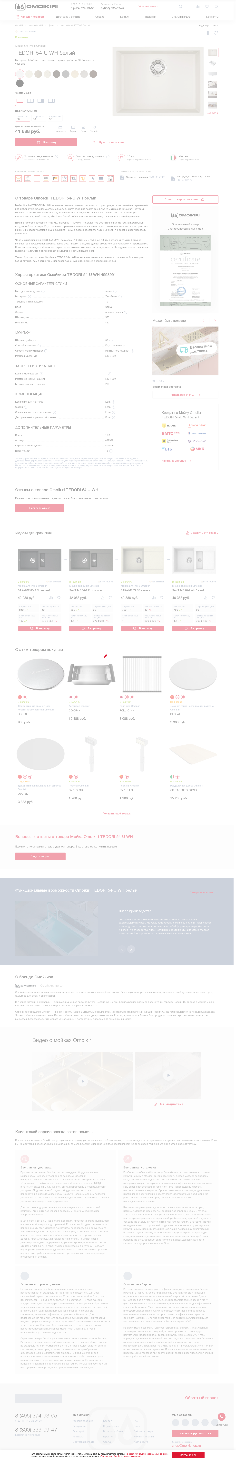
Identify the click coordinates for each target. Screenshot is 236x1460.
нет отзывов (28, 31)
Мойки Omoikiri (36, 25)
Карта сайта (141, 1426)
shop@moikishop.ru (186, 1430)
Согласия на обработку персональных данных (129, 1456)
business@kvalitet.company (192, 1439)
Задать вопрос (40, 853)
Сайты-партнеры (143, 1416)
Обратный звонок (148, 6)
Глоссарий (78, 1416)
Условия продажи (83, 1405)
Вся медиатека (168, 1088)
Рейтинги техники (144, 1421)
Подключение (111, 1411)
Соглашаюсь (188, 1455)
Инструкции (79, 1411)
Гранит (52, 25)
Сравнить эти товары (201, 533)
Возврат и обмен (113, 1416)
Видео (137, 1411)
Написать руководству (195, 1418)
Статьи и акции (181, 16)
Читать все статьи (185, 395)
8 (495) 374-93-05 (82, 8)
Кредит (124, 16)
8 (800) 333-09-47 (112, 8)
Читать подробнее (176, 461)
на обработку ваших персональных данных (152, 1454)
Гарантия (150, 16)
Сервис (99, 16)
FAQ (136, 1405)
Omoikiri (19, 25)
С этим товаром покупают (181, 199)
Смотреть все (201, 890)
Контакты (212, 16)
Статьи (107, 1426)
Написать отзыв (39, 508)
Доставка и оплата (68, 16)
